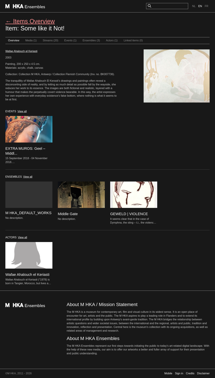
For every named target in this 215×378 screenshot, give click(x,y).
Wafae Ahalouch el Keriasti (21, 51)
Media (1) (31, 40)
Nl (194, 6)
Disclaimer (203, 373)
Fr (206, 6)
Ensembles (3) (91, 40)
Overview (13, 40)
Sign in (179, 373)
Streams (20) (50, 40)
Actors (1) (112, 40)
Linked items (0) (133, 40)
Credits (190, 373)
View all (22, 111)
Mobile (168, 373)
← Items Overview (30, 21)
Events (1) (70, 40)
